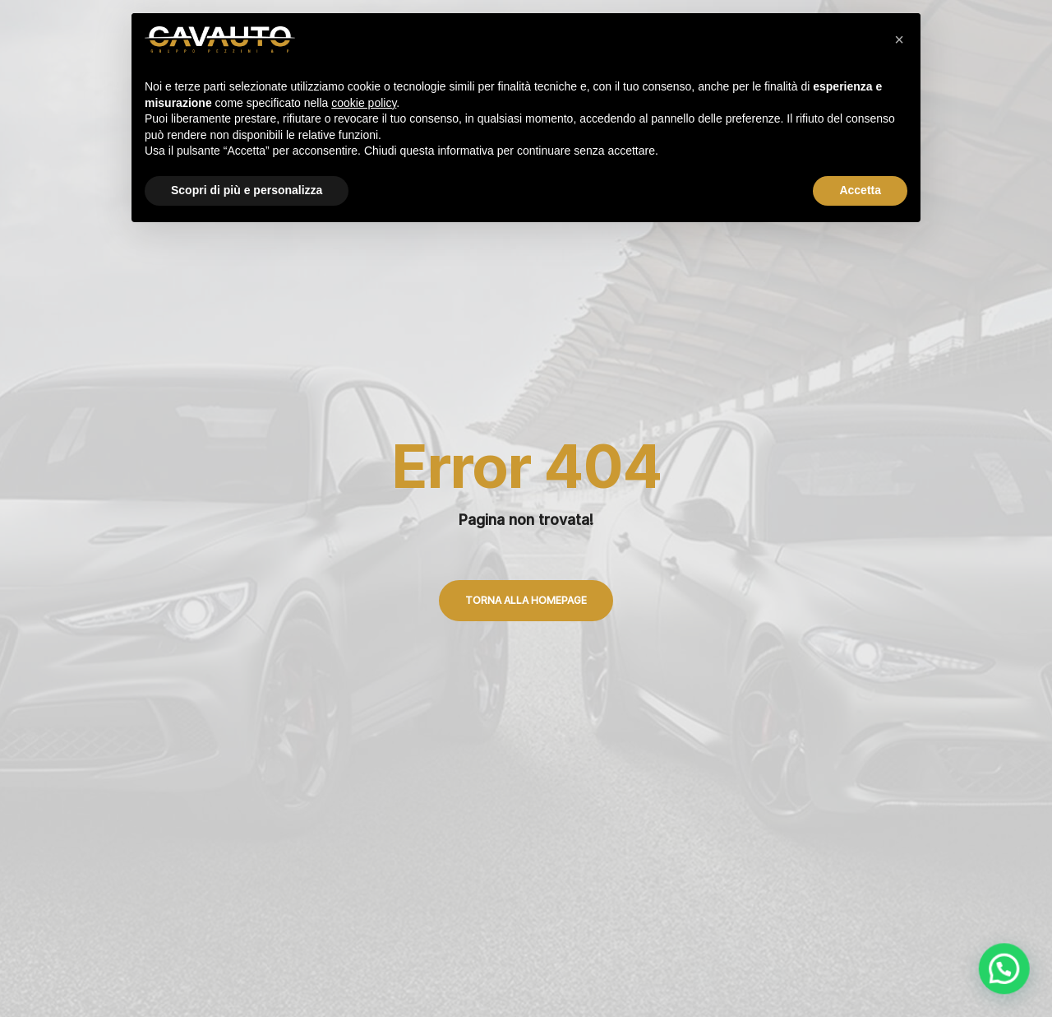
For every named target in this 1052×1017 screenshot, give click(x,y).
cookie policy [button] (363, 102)
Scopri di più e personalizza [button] (246, 190)
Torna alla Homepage (526, 600)
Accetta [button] (860, 190)
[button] (899, 39)
